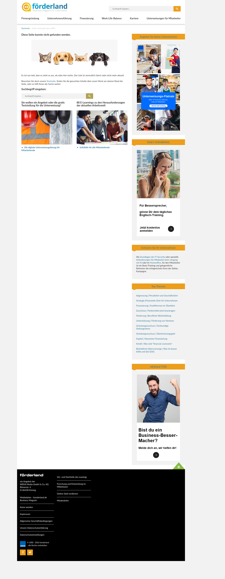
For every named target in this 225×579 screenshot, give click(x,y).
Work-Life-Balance (112, 18)
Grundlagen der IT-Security (152, 257)
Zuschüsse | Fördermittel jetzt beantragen (155, 310)
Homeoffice (155, 262)
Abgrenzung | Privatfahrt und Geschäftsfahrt (157, 295)
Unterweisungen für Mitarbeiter (164, 18)
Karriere (134, 18)
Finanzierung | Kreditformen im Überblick (155, 305)
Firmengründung (30, 18)
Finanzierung (87, 18)
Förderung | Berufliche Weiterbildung (153, 315)
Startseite (25, 28)
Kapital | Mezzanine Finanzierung (151, 338)
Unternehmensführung (59, 18)
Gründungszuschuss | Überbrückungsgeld (155, 333)
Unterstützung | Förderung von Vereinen (155, 320)
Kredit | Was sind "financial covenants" (154, 343)
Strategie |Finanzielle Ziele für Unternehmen (157, 300)
